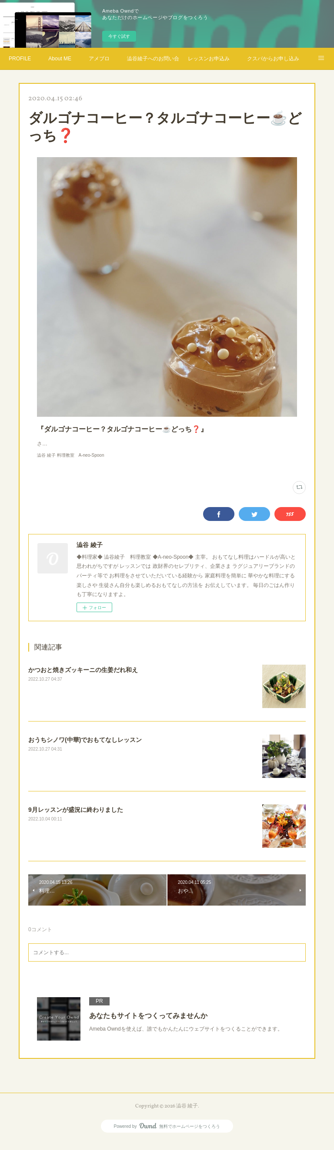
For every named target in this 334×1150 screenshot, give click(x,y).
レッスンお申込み (209, 59)
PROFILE (20, 59)
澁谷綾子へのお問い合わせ (153, 59)
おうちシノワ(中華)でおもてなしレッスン (85, 748)
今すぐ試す (119, 36)
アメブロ (99, 59)
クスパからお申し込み (273, 59)
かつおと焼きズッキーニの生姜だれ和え (83, 678)
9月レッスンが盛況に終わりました (75, 818)
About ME (59, 59)
